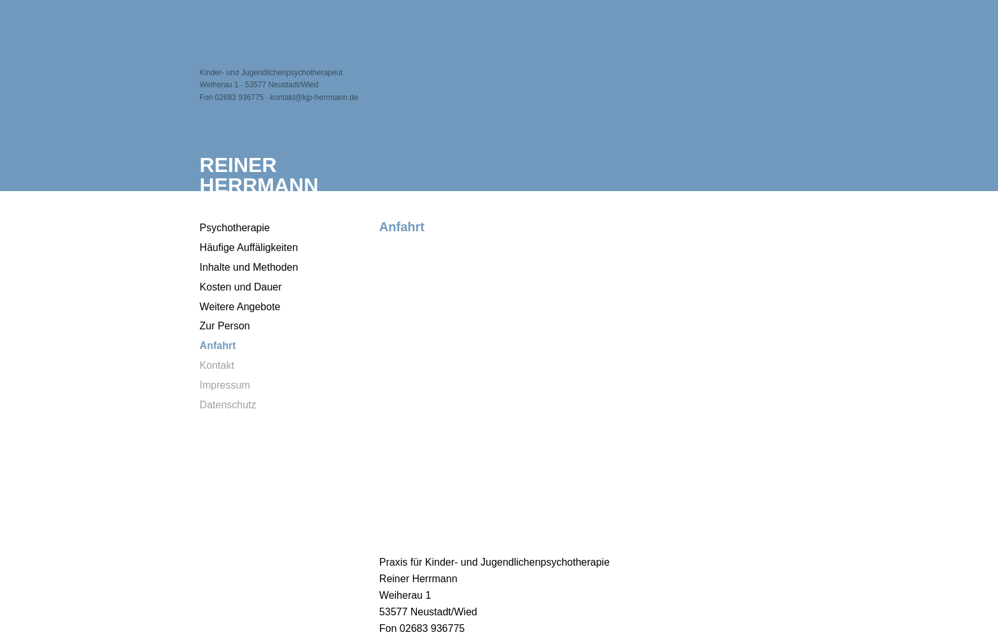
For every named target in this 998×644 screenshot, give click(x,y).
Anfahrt (218, 345)
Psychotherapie (235, 227)
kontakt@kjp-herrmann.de (314, 97)
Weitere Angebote (240, 306)
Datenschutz (228, 404)
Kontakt (217, 365)
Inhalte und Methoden (249, 267)
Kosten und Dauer (241, 287)
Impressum (225, 385)
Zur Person (225, 325)
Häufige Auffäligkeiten (249, 247)
